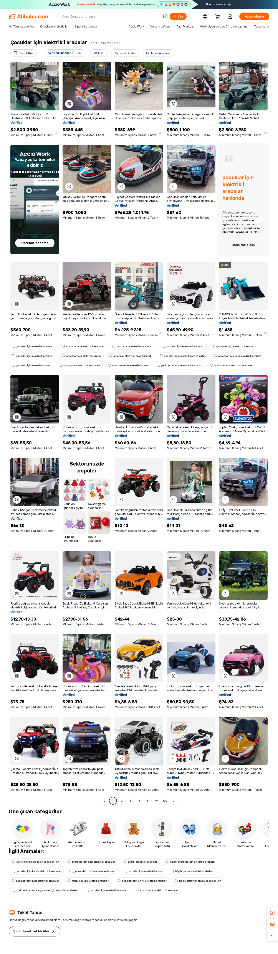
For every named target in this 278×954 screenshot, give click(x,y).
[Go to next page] (174, 801)
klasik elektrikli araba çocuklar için (198, 881)
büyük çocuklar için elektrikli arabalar (190, 861)
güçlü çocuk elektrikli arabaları (88, 881)
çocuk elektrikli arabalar (140, 861)
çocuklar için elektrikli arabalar (33, 346)
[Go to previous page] (104, 801)
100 (165, 800)
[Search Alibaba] (110, 16)
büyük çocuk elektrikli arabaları (192, 871)
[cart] (218, 17)
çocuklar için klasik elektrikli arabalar (36, 871)
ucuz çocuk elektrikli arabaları (132, 346)
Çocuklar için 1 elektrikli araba (232, 346)
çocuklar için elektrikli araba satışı (183, 356)
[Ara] (178, 16)
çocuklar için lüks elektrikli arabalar (35, 881)
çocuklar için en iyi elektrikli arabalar (142, 881)
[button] (165, 16)
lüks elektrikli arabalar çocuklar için (35, 861)
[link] (272, 912)
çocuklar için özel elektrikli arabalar (91, 861)
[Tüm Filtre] (23, 53)
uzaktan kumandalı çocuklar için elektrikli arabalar (44, 890)
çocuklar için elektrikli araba (81, 356)
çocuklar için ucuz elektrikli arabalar (238, 356)
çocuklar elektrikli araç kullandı (130, 356)
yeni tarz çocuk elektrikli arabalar (179, 365)
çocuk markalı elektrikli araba (128, 365)
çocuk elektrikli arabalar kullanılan (92, 871)
